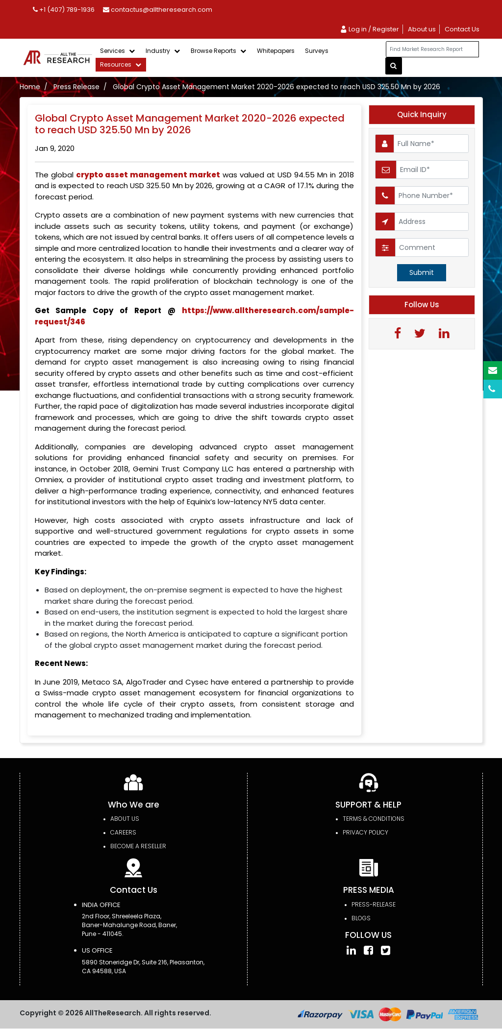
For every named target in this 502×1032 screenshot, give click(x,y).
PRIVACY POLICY (365, 832)
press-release (373, 904)
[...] (432, 49)
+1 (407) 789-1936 (64, 9)
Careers (123, 832)
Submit (421, 272)
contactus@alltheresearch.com (157, 9)
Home (30, 87)
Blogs (361, 918)
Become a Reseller (138, 846)
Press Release (76, 87)
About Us (124, 818)
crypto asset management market (148, 175)
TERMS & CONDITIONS (373, 818)
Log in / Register (369, 29)
